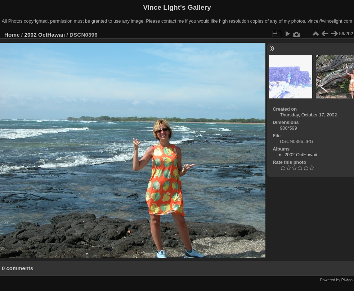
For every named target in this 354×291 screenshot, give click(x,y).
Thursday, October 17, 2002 (308, 114)
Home (12, 35)
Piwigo (347, 280)
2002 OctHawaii (44, 35)
